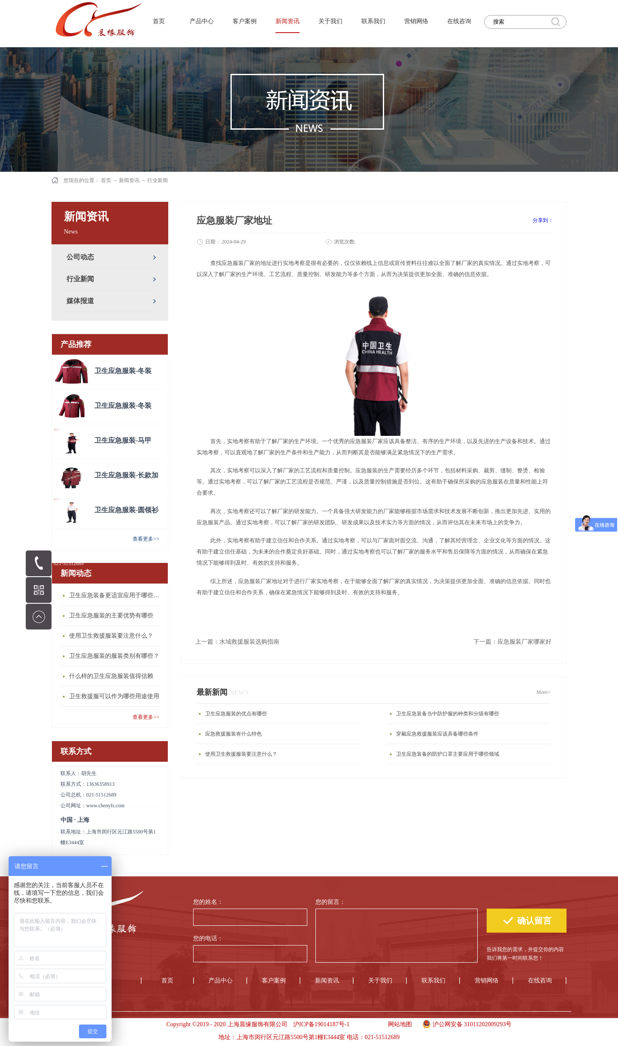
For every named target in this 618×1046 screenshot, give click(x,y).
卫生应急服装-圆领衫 (126, 510)
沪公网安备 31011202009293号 (465, 1023)
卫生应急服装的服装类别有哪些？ (114, 656)
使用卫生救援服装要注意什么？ (111, 635)
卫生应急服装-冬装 (122, 370)
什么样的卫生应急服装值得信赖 (111, 676)
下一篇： (512, 642)
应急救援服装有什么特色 (233, 734)
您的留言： (330, 902)
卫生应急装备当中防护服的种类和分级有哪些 (447, 714)
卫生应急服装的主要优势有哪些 (111, 615)
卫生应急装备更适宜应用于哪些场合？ (116, 595)
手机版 (365, 1024)
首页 (159, 21)
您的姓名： (208, 902)
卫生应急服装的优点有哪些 (236, 714)
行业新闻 (157, 180)
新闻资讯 (129, 180)
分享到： (543, 220)
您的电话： (208, 938)
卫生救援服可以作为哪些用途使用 (114, 696)
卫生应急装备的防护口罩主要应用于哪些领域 (447, 754)
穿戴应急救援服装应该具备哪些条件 (437, 734)
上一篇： (237, 642)
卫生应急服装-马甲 (122, 440)
